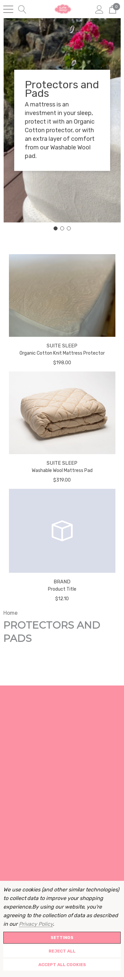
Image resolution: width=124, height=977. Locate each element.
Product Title (62, 589)
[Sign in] (99, 9)
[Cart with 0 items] (112, 9)
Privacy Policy (36, 924)
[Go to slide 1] (56, 228)
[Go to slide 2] (62, 228)
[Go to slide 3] (69, 228)
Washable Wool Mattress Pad (62, 470)
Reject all (62, 951)
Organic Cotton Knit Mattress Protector (62, 353)
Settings (62, 937)
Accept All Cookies (62, 964)
